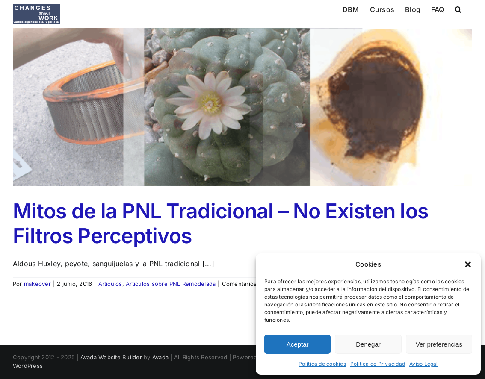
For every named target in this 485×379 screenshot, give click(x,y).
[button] (468, 264)
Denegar (368, 344)
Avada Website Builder (111, 357)
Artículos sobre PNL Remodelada (171, 283)
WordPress (28, 365)
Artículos (110, 283)
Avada (160, 357)
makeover (37, 283)
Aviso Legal (423, 364)
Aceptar (298, 344)
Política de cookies (322, 364)
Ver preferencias (439, 344)
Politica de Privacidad (377, 364)
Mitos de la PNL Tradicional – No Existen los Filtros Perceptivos (220, 223)
